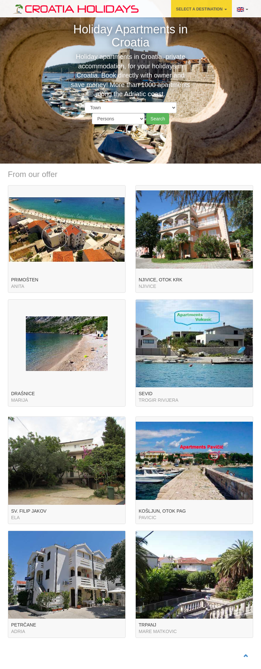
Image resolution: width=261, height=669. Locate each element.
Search (157, 118)
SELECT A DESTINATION (201, 9)
